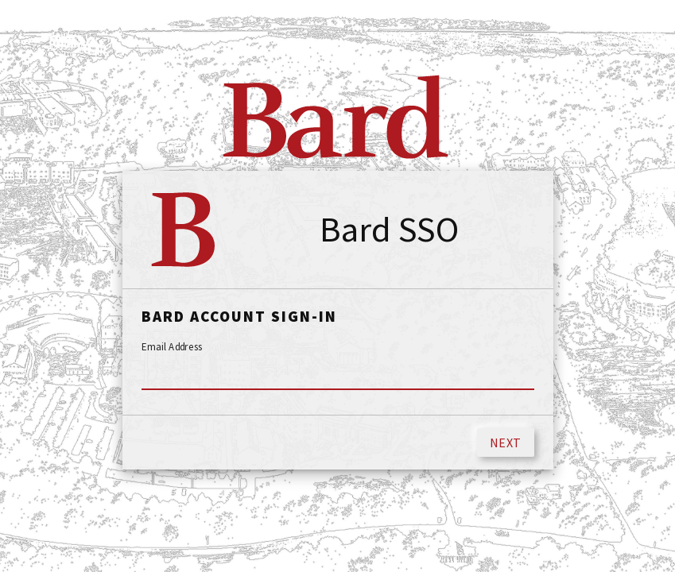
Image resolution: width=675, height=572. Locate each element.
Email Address (172, 347)
